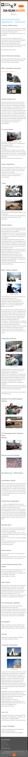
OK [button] (14, 755)
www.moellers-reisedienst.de (8, 71)
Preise (22, 146)
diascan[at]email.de (5, 748)
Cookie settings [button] (21, 753)
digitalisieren (23, 167)
